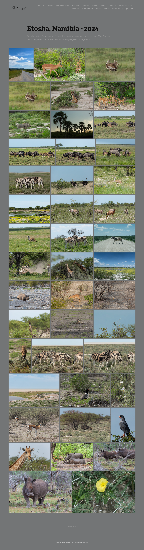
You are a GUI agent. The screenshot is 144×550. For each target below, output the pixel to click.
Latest (51, 5)
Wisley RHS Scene (125, 5)
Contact (116, 9)
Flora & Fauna (87, 9)
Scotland (76, 5)
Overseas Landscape (108, 5)
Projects (75, 9)
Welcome (41, 5)
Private (98, 9)
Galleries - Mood (62, 5)
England (86, 5)
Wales (94, 5)
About (106, 9)
